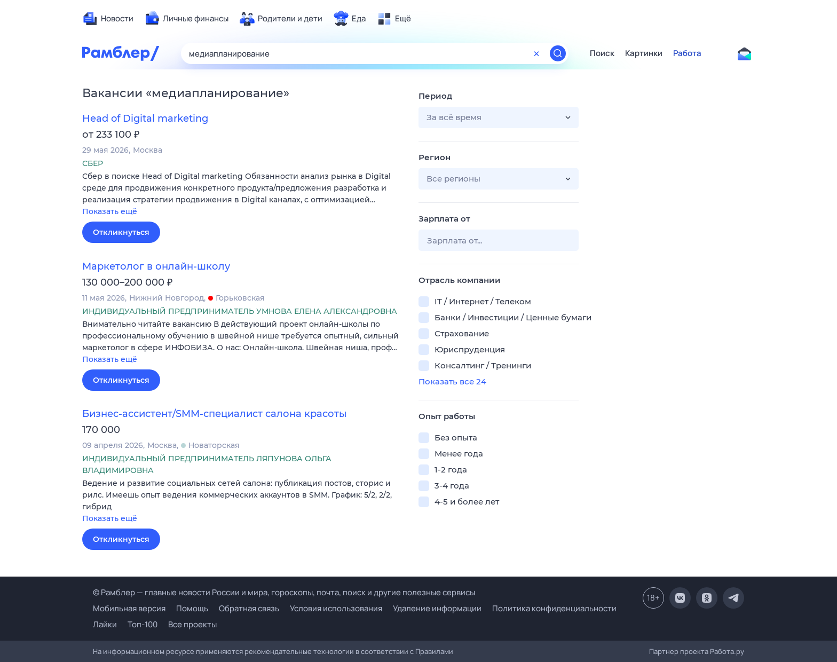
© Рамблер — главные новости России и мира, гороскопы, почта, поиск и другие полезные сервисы (284, 592)
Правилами (434, 651)
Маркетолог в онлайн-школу (156, 266)
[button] (242, 194)
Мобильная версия (129, 608)
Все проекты (192, 624)
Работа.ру (727, 651)
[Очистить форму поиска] (536, 53)
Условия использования (336, 608)
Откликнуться (121, 232)
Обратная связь (249, 608)
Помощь (192, 608)
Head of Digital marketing (145, 118)
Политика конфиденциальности (554, 608)
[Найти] (557, 53)
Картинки (643, 53)
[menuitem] (107, 19)
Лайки (105, 624)
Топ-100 (142, 624)
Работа (687, 53)
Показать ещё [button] (109, 211)
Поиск (602, 53)
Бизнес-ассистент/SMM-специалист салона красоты (214, 414)
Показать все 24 (452, 381)
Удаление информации (437, 608)
